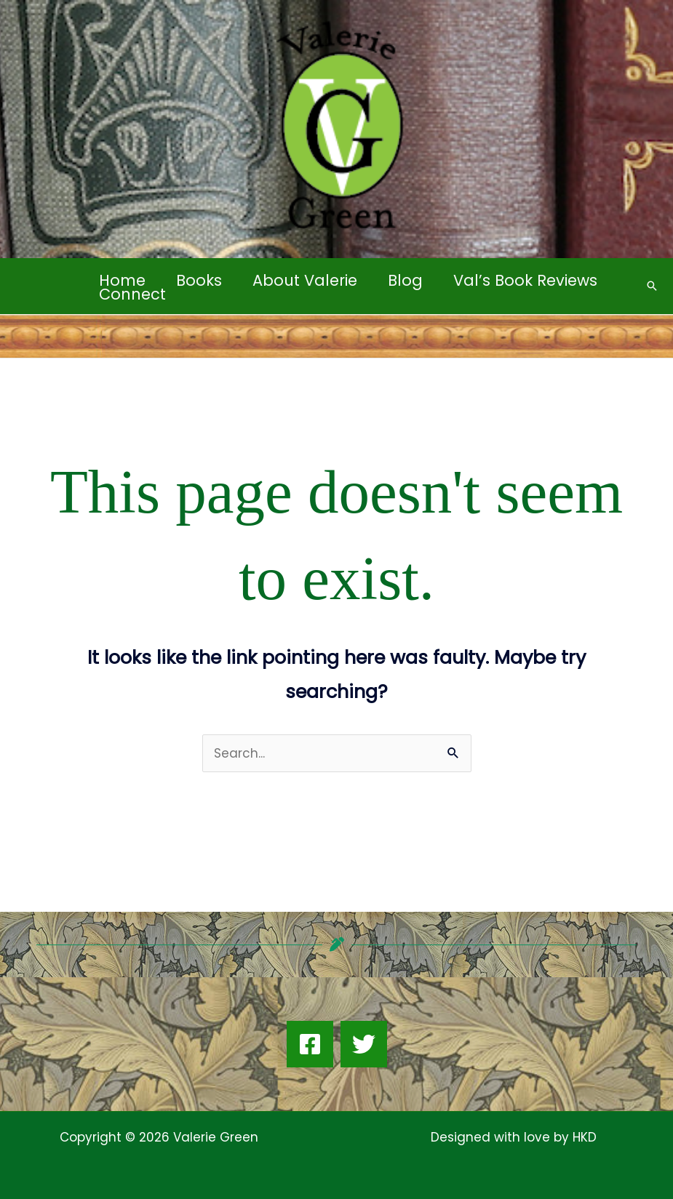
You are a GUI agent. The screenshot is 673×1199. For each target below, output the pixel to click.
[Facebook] (310, 1044)
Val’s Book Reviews (525, 280)
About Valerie (304, 280)
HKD (583, 1137)
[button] (651, 285)
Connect (132, 294)
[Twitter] (364, 1044)
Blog (405, 280)
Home (122, 280)
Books (199, 280)
